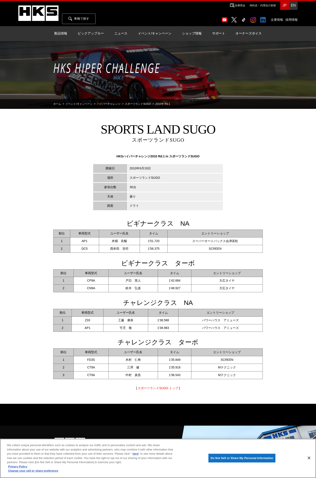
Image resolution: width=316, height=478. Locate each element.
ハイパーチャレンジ (108, 103)
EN (293, 5)
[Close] (309, 458)
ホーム (57, 103)
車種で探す (78, 19)
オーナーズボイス (248, 33)
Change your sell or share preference (33, 470)
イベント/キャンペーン (155, 33)
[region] (158, 458)
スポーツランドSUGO (138, 103)
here (135, 453)
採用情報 (291, 19)
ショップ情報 (192, 33)
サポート (218, 33)
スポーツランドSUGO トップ (158, 388)
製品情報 (60, 33)
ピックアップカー (91, 33)
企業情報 (277, 19)
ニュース (120, 33)
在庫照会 (240, 5)
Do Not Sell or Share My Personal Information (242, 458)
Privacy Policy (17, 466)
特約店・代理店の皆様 (263, 5)
